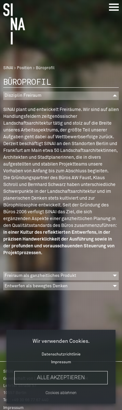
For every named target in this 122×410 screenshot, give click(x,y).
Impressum (61, 362)
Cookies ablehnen (61, 393)
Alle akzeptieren (61, 377)
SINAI (8, 68)
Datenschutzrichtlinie (61, 354)
